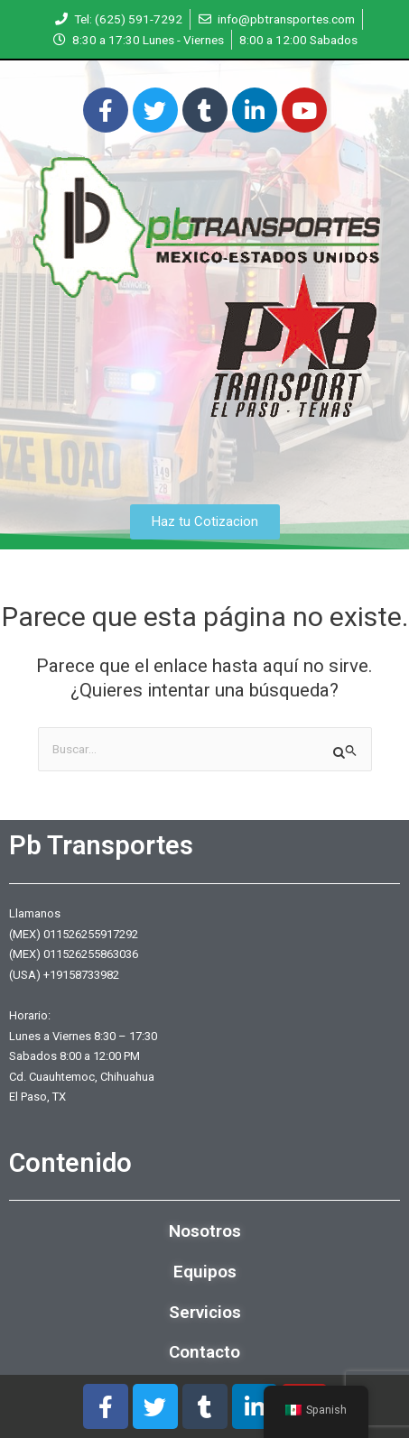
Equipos (205, 1271)
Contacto (204, 1351)
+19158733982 (81, 975)
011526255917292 (90, 934)
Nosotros (205, 1231)
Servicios (205, 1312)
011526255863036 (90, 954)
